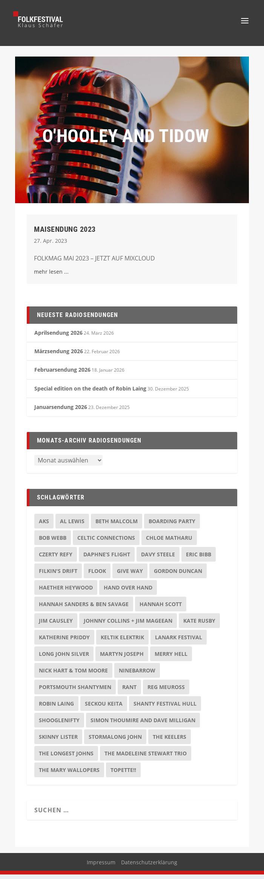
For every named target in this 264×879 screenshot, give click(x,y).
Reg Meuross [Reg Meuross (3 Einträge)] (166, 691)
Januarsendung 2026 (60, 411)
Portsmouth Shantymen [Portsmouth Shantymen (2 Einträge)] (75, 691)
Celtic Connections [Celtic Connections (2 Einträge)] (106, 542)
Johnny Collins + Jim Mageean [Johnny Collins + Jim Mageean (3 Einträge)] (128, 625)
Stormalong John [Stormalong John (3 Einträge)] (115, 741)
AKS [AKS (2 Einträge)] (44, 525)
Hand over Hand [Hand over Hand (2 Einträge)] (128, 592)
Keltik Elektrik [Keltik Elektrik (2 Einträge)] (122, 641)
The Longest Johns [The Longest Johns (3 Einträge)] (66, 757)
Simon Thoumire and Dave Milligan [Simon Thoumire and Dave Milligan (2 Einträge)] (143, 724)
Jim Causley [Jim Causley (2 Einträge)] (56, 625)
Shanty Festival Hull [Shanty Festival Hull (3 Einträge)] (165, 708)
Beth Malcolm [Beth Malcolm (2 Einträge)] (116, 525)
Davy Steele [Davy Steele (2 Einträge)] (158, 558)
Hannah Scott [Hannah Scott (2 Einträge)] (161, 608)
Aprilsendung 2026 (58, 337)
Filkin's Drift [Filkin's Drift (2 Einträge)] (58, 575)
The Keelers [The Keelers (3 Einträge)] (169, 741)
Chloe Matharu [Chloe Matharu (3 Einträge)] (169, 542)
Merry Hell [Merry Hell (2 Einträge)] (171, 658)
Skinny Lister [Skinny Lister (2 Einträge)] (58, 741)
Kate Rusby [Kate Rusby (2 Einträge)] (199, 625)
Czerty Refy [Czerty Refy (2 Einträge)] (55, 558)
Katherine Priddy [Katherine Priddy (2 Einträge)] (64, 641)
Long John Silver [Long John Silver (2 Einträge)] (64, 658)
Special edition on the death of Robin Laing (90, 393)
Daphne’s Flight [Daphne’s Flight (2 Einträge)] (106, 558)
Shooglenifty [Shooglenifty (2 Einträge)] (59, 724)
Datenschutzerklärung (149, 866)
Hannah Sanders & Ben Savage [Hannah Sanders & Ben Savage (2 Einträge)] (84, 608)
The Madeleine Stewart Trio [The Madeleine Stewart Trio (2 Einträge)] (145, 757)
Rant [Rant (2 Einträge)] (129, 691)
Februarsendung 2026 (62, 374)
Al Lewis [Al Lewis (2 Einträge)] (72, 525)
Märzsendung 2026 (58, 355)
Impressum (101, 866)
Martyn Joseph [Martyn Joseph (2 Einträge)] (122, 658)
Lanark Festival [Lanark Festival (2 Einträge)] (178, 641)
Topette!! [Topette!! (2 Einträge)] (123, 774)
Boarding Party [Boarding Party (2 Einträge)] (172, 525)
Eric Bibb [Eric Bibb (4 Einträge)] (198, 558)
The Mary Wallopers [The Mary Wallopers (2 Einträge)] (69, 774)
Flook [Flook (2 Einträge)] (97, 575)
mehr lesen (48, 276)
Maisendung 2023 (65, 233)
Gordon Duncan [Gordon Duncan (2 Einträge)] (178, 575)
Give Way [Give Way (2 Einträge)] (130, 575)
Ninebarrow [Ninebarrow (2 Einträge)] (137, 674)
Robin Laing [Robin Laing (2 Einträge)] (56, 708)
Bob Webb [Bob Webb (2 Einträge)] (52, 542)
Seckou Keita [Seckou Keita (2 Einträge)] (104, 708)
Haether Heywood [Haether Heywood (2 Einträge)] (66, 592)
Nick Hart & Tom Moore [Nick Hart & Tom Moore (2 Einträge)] (73, 674)
